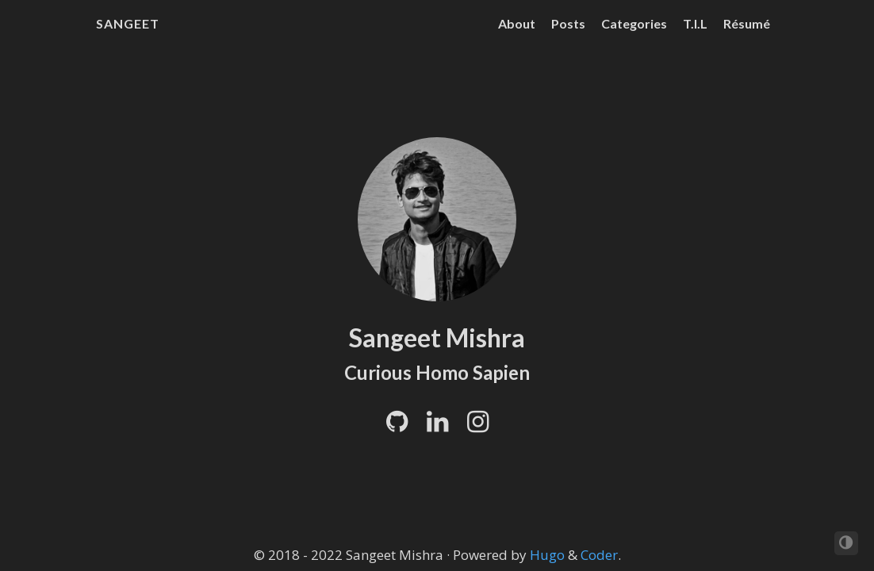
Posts (568, 23)
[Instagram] (478, 426)
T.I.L (695, 23)
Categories (634, 23)
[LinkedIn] (437, 426)
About (516, 23)
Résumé (746, 23)
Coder (599, 555)
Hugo (547, 555)
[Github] (397, 426)
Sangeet (127, 23)
